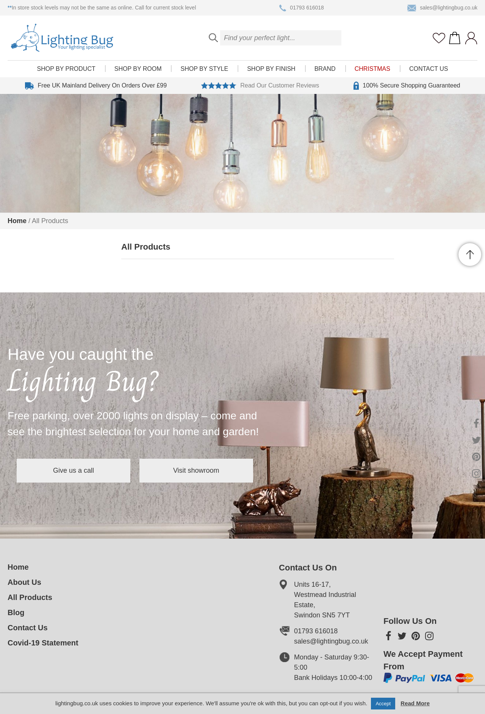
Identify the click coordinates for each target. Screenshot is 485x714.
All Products (30, 597)
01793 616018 (301, 8)
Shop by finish (271, 69)
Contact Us (428, 69)
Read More (415, 703)
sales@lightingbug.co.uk (442, 8)
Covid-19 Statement (43, 643)
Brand (325, 69)
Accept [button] (383, 703)
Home (17, 221)
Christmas (372, 69)
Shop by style (204, 69)
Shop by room (138, 69)
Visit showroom (196, 470)
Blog (16, 612)
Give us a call (73, 470)
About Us (24, 582)
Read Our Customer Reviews (260, 85)
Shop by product (66, 69)
